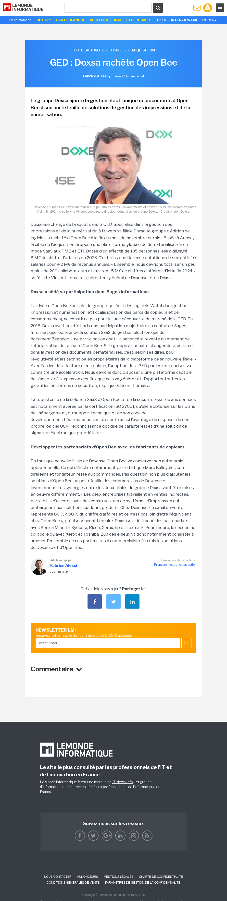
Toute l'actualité (88, 50)
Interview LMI (184, 20)
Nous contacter (58, 876)
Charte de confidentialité (161, 876)
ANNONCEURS (87, 876)
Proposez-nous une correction (175, 564)
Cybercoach (138, 20)
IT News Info (122, 782)
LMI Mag (209, 20)
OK (186, 643)
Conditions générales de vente (73, 882)
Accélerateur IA (106, 20)
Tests (160, 20)
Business (118, 50)
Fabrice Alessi (63, 565)
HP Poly (44, 20)
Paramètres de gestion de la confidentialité (142, 882)
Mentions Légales (118, 876)
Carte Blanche (70, 20)
